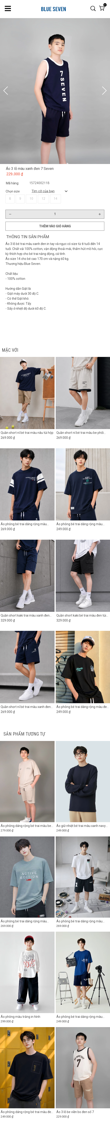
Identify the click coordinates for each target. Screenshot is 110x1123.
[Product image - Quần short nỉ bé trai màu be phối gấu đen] (83, 393)
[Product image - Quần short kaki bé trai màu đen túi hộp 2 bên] (83, 575)
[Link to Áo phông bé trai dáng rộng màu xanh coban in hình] (83, 1016)
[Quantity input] (55, 214)
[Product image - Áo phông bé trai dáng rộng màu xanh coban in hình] (83, 972)
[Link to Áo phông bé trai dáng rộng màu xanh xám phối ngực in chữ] (27, 921)
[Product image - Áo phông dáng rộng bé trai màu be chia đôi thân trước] (27, 781)
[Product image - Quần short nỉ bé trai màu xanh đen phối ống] (27, 667)
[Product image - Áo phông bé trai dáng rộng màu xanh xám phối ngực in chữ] (27, 877)
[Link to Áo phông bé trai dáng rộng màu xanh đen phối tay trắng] (27, 524)
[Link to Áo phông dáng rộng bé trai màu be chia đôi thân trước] (27, 826)
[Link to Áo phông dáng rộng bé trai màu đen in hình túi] (27, 1112)
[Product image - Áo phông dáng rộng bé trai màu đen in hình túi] (27, 1067)
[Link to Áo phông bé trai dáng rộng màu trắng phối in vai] (83, 921)
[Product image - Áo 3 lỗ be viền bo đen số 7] (83, 1067)
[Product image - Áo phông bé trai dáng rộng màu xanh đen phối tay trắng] (27, 484)
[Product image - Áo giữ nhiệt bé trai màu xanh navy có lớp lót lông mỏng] (83, 781)
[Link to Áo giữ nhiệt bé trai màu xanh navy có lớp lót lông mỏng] (83, 826)
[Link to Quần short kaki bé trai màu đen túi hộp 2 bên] (83, 615)
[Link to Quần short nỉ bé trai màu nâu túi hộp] (27, 432)
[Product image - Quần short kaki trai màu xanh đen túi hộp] (27, 575)
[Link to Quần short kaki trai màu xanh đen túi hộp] (27, 615)
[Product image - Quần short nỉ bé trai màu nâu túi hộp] (27, 393)
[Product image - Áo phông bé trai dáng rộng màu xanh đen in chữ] (83, 484)
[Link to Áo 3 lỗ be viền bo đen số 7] (83, 1112)
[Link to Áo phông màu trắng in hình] (27, 1016)
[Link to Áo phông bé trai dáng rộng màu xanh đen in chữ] (83, 524)
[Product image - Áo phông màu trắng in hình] (27, 972)
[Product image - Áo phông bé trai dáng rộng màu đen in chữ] (83, 667)
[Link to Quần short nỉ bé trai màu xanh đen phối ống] (27, 706)
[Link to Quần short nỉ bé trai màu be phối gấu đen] (83, 432)
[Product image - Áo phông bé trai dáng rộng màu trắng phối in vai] (83, 877)
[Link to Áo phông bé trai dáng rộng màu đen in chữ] (83, 706)
